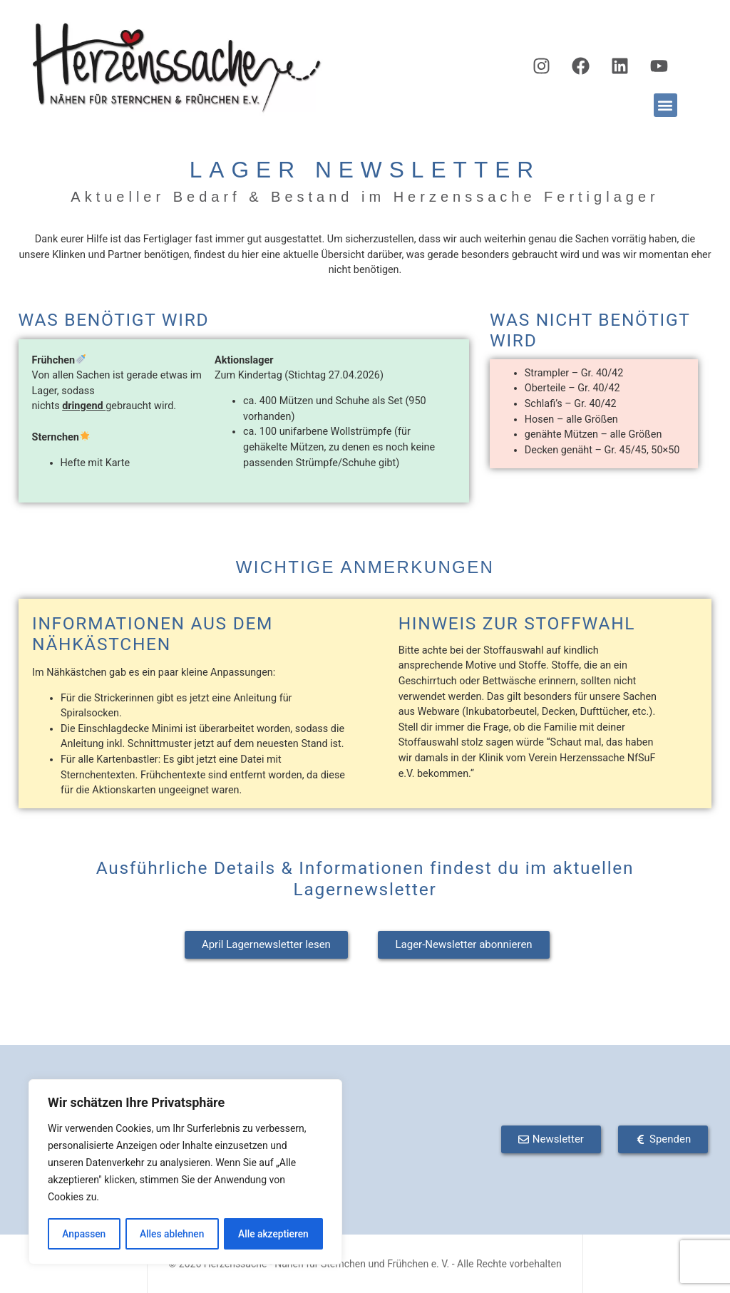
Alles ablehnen (172, 1234)
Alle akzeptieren (273, 1234)
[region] (185, 1172)
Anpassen (83, 1234)
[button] (665, 105)
